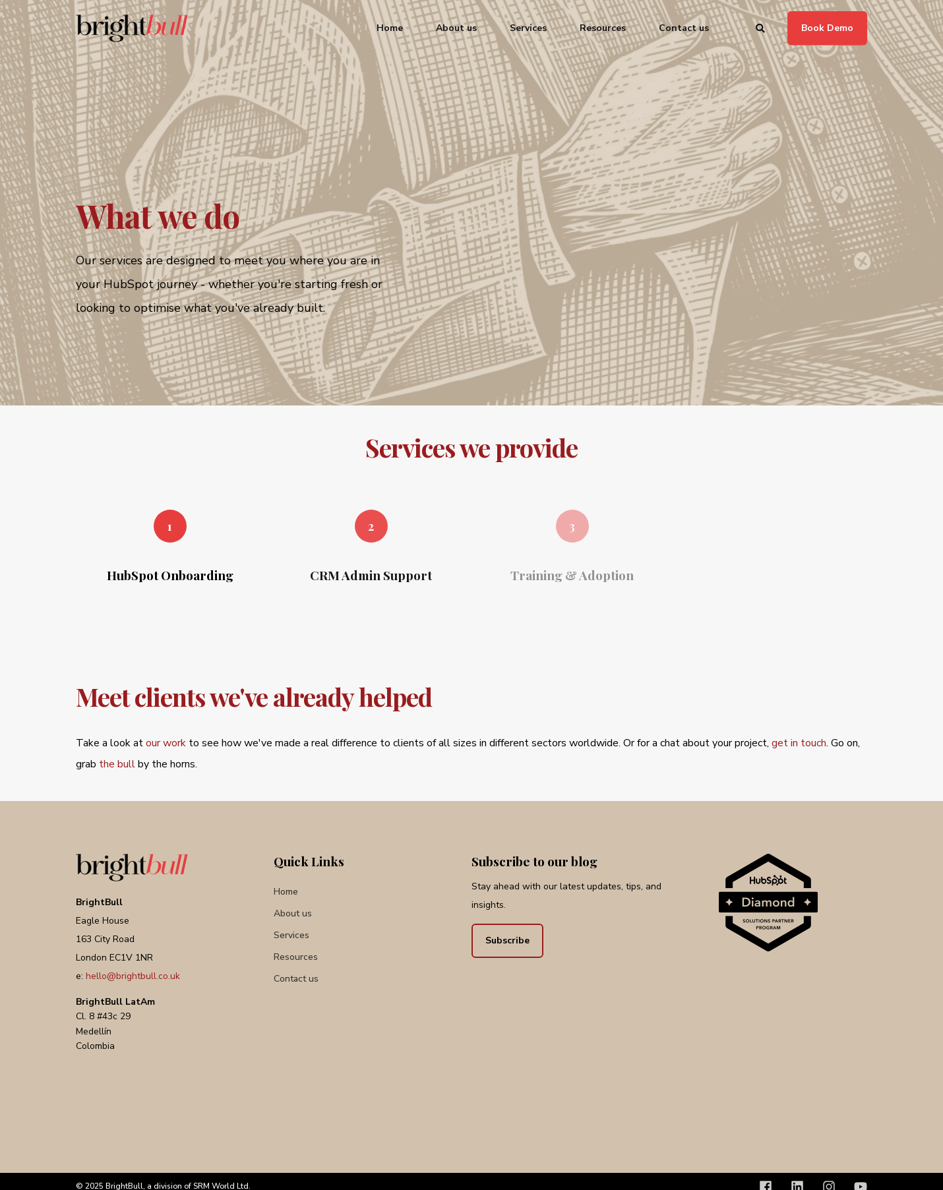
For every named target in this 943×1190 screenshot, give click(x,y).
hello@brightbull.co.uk (133, 976)
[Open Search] (762, 27)
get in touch (799, 743)
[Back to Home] (132, 28)
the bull (117, 764)
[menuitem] (286, 892)
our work (166, 743)
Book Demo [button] (827, 27)
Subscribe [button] (507, 940)
